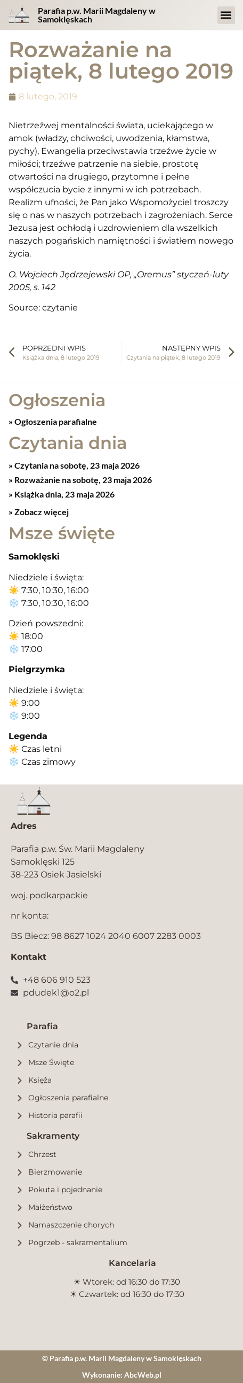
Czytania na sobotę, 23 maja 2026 (76, 465)
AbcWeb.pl (142, 1374)
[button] (226, 15)
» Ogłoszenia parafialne (53, 421)
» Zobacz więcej (39, 512)
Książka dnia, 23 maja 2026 (64, 494)
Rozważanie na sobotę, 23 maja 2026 (82, 480)
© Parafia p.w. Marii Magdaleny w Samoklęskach (121, 1358)
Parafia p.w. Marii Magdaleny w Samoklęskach (97, 14)
